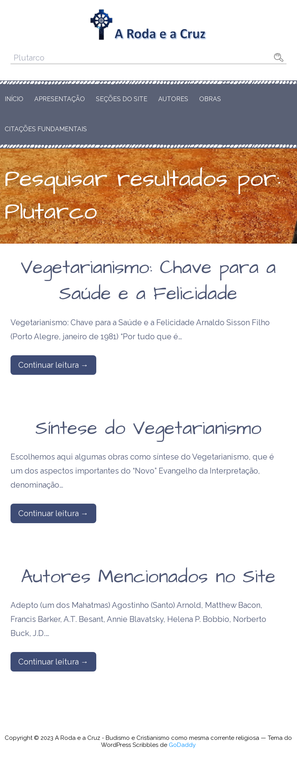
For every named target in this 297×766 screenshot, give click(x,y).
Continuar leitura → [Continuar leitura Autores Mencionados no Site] (53, 661)
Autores (173, 99)
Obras (210, 99)
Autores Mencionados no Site (148, 577)
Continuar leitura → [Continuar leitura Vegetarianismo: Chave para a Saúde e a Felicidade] (53, 365)
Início (14, 99)
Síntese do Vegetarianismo (148, 429)
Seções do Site (121, 99)
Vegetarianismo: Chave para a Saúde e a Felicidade (148, 281)
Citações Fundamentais (46, 129)
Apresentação (59, 99)
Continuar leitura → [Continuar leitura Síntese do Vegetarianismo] (53, 513)
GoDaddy (182, 744)
